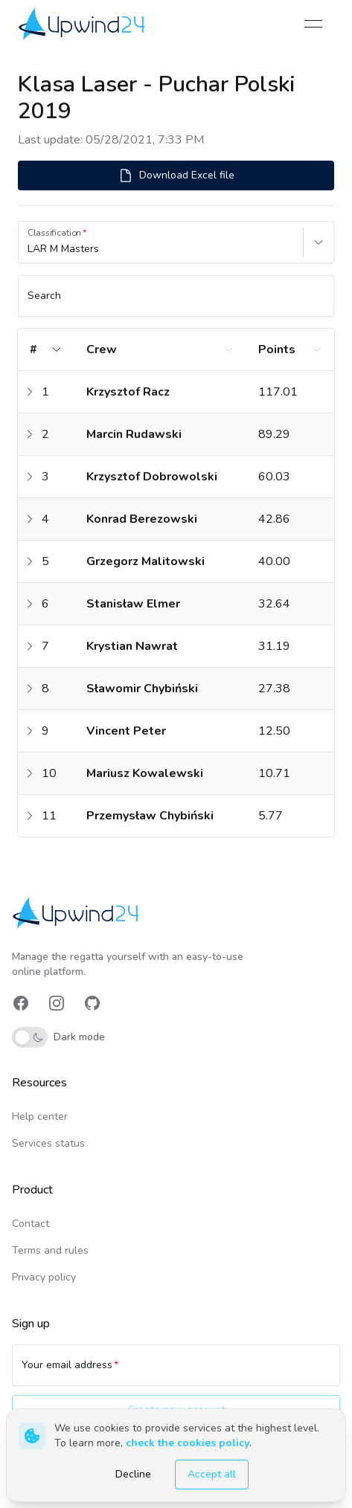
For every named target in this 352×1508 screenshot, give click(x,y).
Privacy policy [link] (44, 1277)
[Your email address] (176, 1371)
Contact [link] (30, 1224)
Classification (54, 233)
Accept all (212, 1474)
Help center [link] (40, 1116)
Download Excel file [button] (176, 175)
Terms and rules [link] (50, 1250)
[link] (83, 23)
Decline (133, 1474)
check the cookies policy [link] (187, 1443)
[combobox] (29, 249)
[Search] (176, 302)
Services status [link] (48, 1143)
